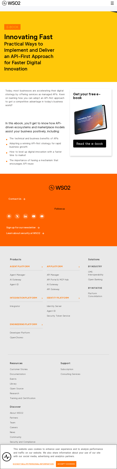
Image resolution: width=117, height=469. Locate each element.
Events (13, 379)
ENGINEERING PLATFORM (23, 324)
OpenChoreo (16, 337)
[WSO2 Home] (11, 3)
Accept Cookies (66, 465)
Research (14, 393)
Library (13, 383)
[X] (17, 216)
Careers (14, 427)
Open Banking (95, 279)
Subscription (67, 369)
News (12, 432)
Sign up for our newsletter (23, 227)
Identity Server (54, 306)
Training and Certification (22, 398)
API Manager (53, 274)
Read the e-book (89, 144)
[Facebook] (9, 216)
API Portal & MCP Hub (58, 279)
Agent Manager (17, 274)
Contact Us (16, 198)
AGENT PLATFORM (20, 266)
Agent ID (14, 284)
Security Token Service (58, 315)
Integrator (15, 306)
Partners (14, 417)
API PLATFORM (55, 266)
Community (15, 437)
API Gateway (53, 289)
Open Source (17, 388)
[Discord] (42, 216)
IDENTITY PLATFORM (58, 297)
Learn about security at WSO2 (25, 233)
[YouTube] (33, 216)
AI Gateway (15, 279)
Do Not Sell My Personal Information (33, 465)
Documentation (18, 374)
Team (12, 422)
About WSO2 (16, 413)
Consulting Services (70, 374)
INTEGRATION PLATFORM (23, 297)
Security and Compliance (22, 441)
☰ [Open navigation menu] (112, 3)
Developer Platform (20, 332)
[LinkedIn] (25, 216)
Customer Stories (19, 369)
